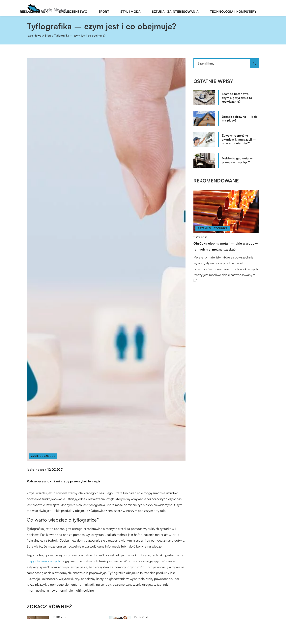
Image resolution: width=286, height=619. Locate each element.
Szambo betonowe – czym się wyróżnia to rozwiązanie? (237, 97)
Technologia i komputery (238, 8)
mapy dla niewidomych (43, 561)
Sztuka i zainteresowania (191, 8)
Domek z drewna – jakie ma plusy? (240, 118)
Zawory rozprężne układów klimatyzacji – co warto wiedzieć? (239, 139)
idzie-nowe (35, 469)
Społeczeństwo (112, 8)
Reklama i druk (82, 8)
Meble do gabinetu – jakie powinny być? (237, 160)
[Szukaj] (254, 63)
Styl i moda (156, 8)
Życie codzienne (43, 455)
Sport (136, 8)
